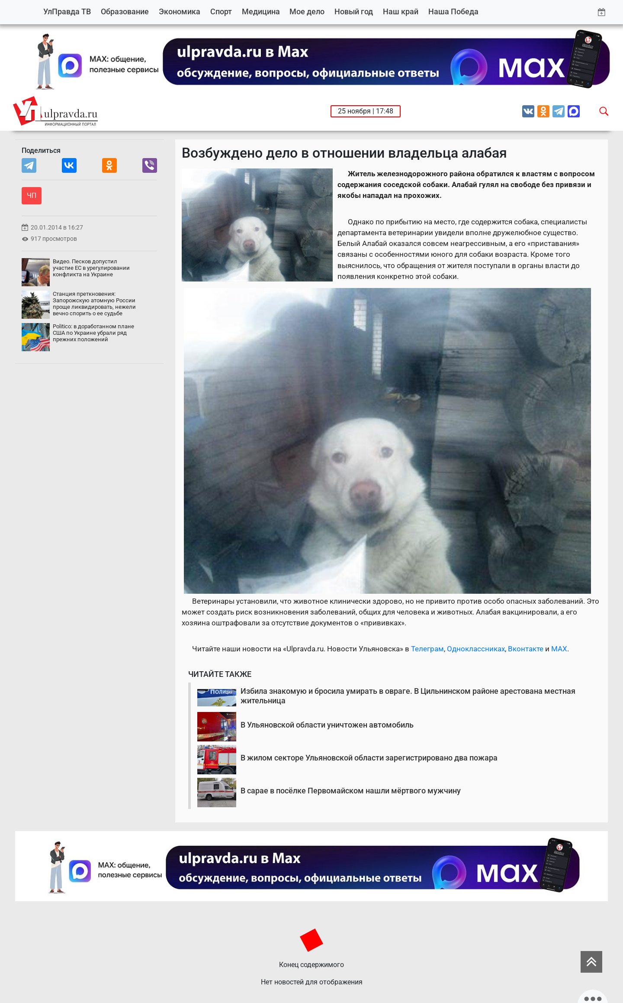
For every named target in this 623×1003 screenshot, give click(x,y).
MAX (559, 648)
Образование (125, 11)
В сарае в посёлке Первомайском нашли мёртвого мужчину (351, 790)
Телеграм (427, 648)
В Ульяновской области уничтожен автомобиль (327, 724)
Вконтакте (525, 648)
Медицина (261, 11)
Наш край (400, 11)
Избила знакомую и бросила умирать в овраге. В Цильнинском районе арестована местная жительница (408, 695)
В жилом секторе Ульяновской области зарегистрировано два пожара (369, 757)
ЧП (31, 195)
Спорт (221, 11)
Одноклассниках (476, 648)
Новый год (353, 11)
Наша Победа (453, 11)
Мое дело (306, 11)
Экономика (179, 11)
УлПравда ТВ (67, 11)
